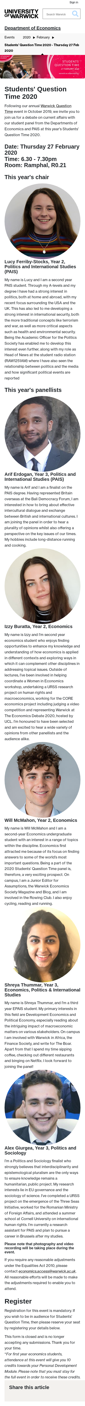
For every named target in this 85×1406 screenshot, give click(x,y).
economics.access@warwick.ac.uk (47, 1271)
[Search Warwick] (62, 14)
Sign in (74, 2)
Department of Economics (33, 28)
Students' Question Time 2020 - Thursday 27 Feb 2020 (42, 48)
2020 (27, 37)
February (43, 37)
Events (10, 37)
